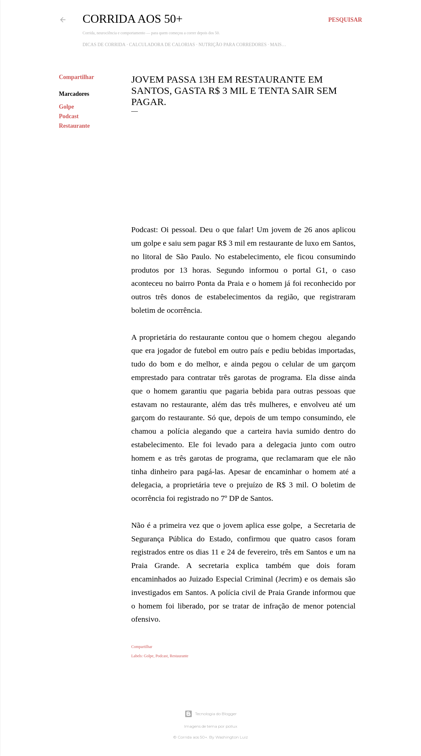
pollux (231, 726)
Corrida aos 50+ (133, 18)
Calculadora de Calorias (162, 44)
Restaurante (74, 125)
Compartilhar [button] (76, 77)
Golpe (66, 106)
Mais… (278, 44)
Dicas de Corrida (104, 44)
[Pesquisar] (345, 20)
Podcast (69, 116)
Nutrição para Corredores (232, 44)
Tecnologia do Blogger (211, 714)
